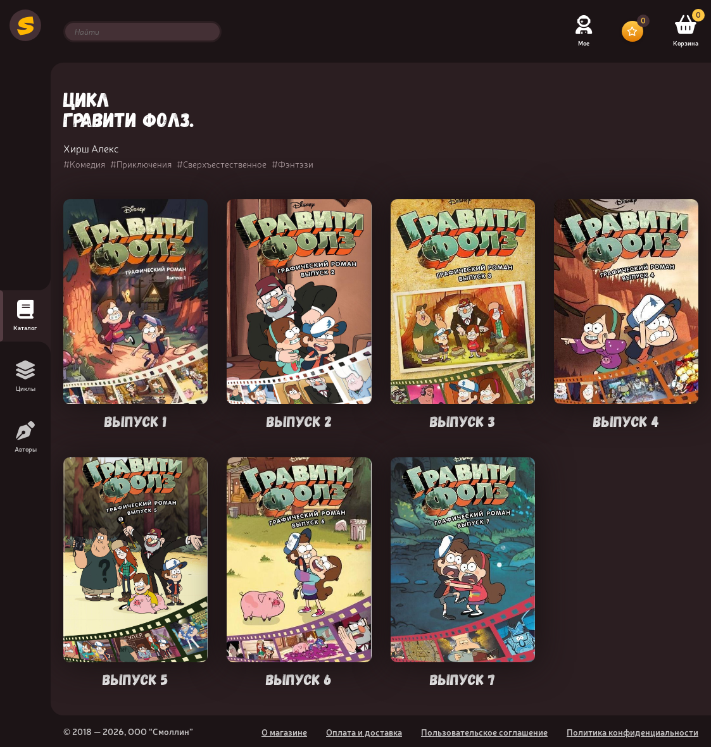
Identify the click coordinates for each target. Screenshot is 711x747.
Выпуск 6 (299, 678)
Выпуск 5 (135, 678)
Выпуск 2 (299, 420)
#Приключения (141, 164)
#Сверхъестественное (222, 164)
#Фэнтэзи (292, 164)
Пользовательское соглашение (484, 732)
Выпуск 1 (135, 420)
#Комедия (84, 164)
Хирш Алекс (90, 148)
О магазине (284, 732)
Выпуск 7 (462, 678)
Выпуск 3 (462, 420)
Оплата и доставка (364, 732)
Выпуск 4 (626, 420)
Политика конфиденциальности (632, 732)
